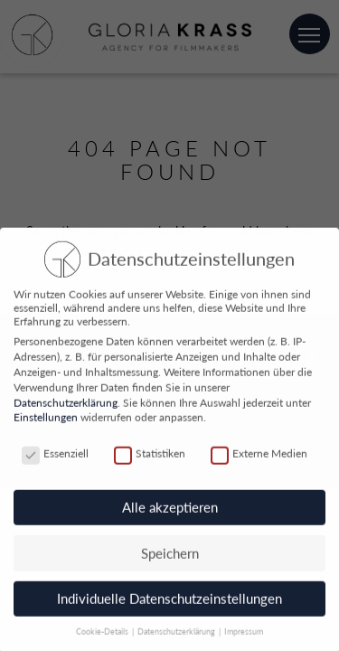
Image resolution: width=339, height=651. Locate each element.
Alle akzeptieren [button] (170, 512)
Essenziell (55, 458)
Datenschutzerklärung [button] (177, 636)
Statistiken (149, 458)
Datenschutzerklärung (66, 406)
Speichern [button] (170, 557)
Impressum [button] (243, 636)
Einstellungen (46, 422)
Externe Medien (259, 458)
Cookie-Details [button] (103, 636)
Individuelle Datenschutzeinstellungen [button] (169, 603)
